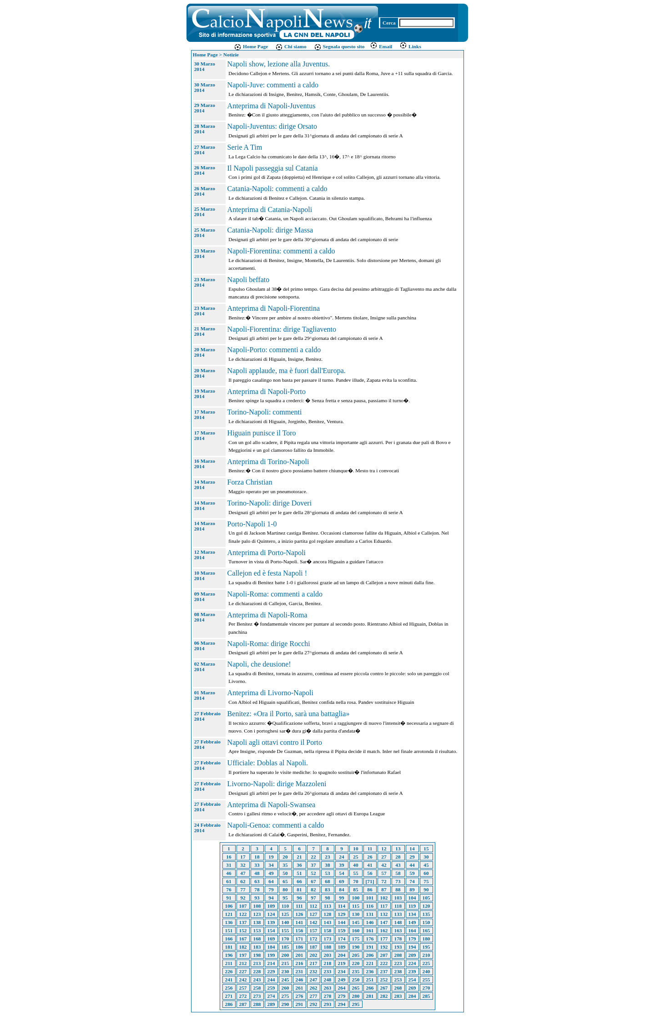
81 (299, 889)
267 (384, 988)
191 (370, 947)
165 (426, 930)
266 (370, 988)
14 (411, 848)
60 (425, 873)
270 (426, 988)
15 (425, 848)
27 (383, 856)
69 (341, 881)
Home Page (251, 46)
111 (299, 906)
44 (411, 865)
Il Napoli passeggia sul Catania (272, 168)
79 (270, 889)
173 (328, 938)
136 (229, 922)
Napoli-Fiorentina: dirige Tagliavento (281, 329)
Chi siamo (291, 46)
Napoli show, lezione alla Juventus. (278, 64)
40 (355, 865)
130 (356, 914)
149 (412, 922)
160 (356, 930)
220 (356, 963)
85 (355, 889)
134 (412, 914)
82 (313, 889)
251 (370, 979)
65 (284, 881)
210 (426, 955)
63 (256, 881)
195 (426, 947)
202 (313, 955)
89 (411, 889)
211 (228, 963)
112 (313, 906)
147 (384, 922)
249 (342, 979)
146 (370, 922)
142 (313, 922)
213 (257, 963)
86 (369, 889)
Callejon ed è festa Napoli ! (267, 573)
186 (299, 947)
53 (327, 873)
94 (270, 897)
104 (412, 897)
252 (384, 979)
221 (370, 963)
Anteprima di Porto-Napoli (266, 552)
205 (356, 955)
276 (299, 996)
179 (412, 938)
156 (299, 930)
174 (342, 938)
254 (412, 979)
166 (229, 938)
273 (257, 996)
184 (271, 947)
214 (271, 963)
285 (426, 996)
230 (285, 971)
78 (256, 889)
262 (313, 988)
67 (313, 881)
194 (412, 947)
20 (284, 856)
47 (242, 873)
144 (342, 922)
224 (412, 963)
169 (271, 938)
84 (341, 889)
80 (284, 889)
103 (398, 897)
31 (228, 865)
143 (328, 922)
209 (412, 955)
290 (285, 1004)
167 (243, 938)
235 (356, 971)
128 (328, 914)
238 (398, 971)
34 (270, 865)
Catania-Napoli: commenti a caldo (277, 188)
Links (410, 46)
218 (328, 963)
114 (341, 906)
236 (370, 971)
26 (369, 856)
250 (356, 979)
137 (243, 922)
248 (328, 979)
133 (398, 914)
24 (341, 856)
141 (299, 922)
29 (411, 856)
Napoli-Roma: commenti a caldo (274, 594)
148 (398, 922)
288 (257, 1004)
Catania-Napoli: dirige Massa (270, 230)
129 (342, 914)
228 (257, 971)
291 (299, 1004)
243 (257, 979)
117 (384, 906)
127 (313, 914)
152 (243, 930)
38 (327, 865)
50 (284, 873)
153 (257, 930)
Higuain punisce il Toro (261, 433)
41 (369, 865)
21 (299, 856)
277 (313, 996)
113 (327, 906)
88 (397, 889)
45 (425, 865)
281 (370, 996)
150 (426, 922)
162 (384, 930)
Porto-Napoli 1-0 (252, 524)
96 (299, 897)
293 (328, 1004)
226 (229, 971)
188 (328, 947)
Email (381, 46)
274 (271, 996)
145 (356, 922)
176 (370, 938)
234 (342, 971)
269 (412, 988)
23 (327, 856)
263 (328, 988)
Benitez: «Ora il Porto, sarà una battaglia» (288, 714)
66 (299, 881)
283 (398, 996)
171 (299, 938)
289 (271, 1004)
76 (228, 889)
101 (370, 897)
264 (342, 988)
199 (271, 955)
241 (229, 979)
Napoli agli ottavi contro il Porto (274, 742)
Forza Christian (249, 482)
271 (229, 996)
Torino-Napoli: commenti (264, 412)
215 (285, 963)
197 (243, 955)
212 (243, 963)
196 (229, 955)
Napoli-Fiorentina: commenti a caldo (281, 251)
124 (271, 914)
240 (426, 971)
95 (284, 897)
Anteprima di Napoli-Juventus (271, 106)
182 (243, 947)
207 (384, 955)
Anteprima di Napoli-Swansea (271, 805)
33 (256, 865)
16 (228, 856)
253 (398, 979)
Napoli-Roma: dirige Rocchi (268, 643)
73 (397, 881)
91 (228, 897)
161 (370, 930)
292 (313, 1004)
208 (398, 955)
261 (299, 988)
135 (426, 914)
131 (370, 914)
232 (313, 971)
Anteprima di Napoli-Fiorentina (273, 308)
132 (384, 914)
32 (242, 865)
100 (356, 897)
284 (412, 996)
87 (383, 889)
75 (425, 881)
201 (299, 955)
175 (356, 938)
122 (243, 914)
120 (426, 906)
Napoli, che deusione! (259, 664)
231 (299, 971)
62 (242, 881)
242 (243, 979)
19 (270, 856)
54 (341, 873)
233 (328, 971)
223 (398, 963)
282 (384, 996)
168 (257, 938)
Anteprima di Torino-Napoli (268, 461)
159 (342, 930)
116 (369, 906)
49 (270, 873)
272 (243, 996)
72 (383, 881)
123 (257, 914)
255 (426, 979)
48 (256, 873)
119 (412, 906)
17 (242, 856)
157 (313, 930)
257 (243, 988)
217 (313, 963)
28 (397, 856)
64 (270, 881)
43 (397, 865)
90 (425, 889)
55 (355, 873)
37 (313, 865)
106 (229, 906)
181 (229, 947)
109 (271, 906)
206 (370, 955)
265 (356, 988)
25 (355, 856)
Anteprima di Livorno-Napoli (270, 693)
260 (285, 988)
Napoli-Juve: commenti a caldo (272, 85)
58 (397, 873)
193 (398, 947)
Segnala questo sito (339, 46)
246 (299, 979)
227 (243, 971)
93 (256, 897)
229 (271, 971)
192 (384, 947)
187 (313, 947)
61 (228, 881)
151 (229, 930)
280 (356, 996)
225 (426, 963)
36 (299, 865)
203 (328, 955)
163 (398, 930)
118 (398, 906)
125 (285, 914)
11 (370, 848)
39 (341, 865)
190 (356, 947)
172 (313, 938)
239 (412, 971)
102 (384, 897)
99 (341, 897)
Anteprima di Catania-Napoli (269, 209)
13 (397, 848)
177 (384, 938)
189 (342, 947)
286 (229, 1004)
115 (355, 906)
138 (257, 922)
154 (271, 930)
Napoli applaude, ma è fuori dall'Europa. (286, 370)
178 (398, 938)
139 (271, 922)
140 (285, 922)
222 (384, 963)
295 (356, 1004)
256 (229, 988)
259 (271, 988)
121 (229, 914)
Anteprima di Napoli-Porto (266, 391)
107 (243, 906)
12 (383, 848)
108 (257, 906)
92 (242, 897)
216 (299, 963)
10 (355, 848)
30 (425, 856)
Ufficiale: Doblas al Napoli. (267, 763)
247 (313, 979)
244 (271, 979)
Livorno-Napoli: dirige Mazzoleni (277, 784)
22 (313, 856)
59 (411, 873)
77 (242, 889)
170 (285, 938)
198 (257, 955)
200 (285, 955)
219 (342, 963)
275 (285, 996)
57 (383, 873)
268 (398, 988)
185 (285, 947)
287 (243, 1004)
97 (313, 897)
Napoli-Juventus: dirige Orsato (272, 126)
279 (342, 996)
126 (299, 914)
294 (342, 1004)
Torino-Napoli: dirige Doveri (269, 503)
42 (383, 865)
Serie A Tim (244, 147)
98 (327, 897)
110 (285, 906)
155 (285, 930)
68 (327, 881)
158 (328, 930)
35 (284, 865)
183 (257, 947)
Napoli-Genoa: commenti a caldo (275, 825)
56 (369, 873)
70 (355, 881)
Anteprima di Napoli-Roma (267, 615)
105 (426, 897)
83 (327, 889)
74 (411, 881)
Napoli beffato (248, 279)
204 (342, 955)
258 (257, 988)
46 (228, 873)
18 (256, 856)
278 (328, 996)
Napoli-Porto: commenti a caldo (274, 350)
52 (313, 873)
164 (412, 930)
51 (299, 873)
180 (426, 938)
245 (285, 979)
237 (384, 971)
